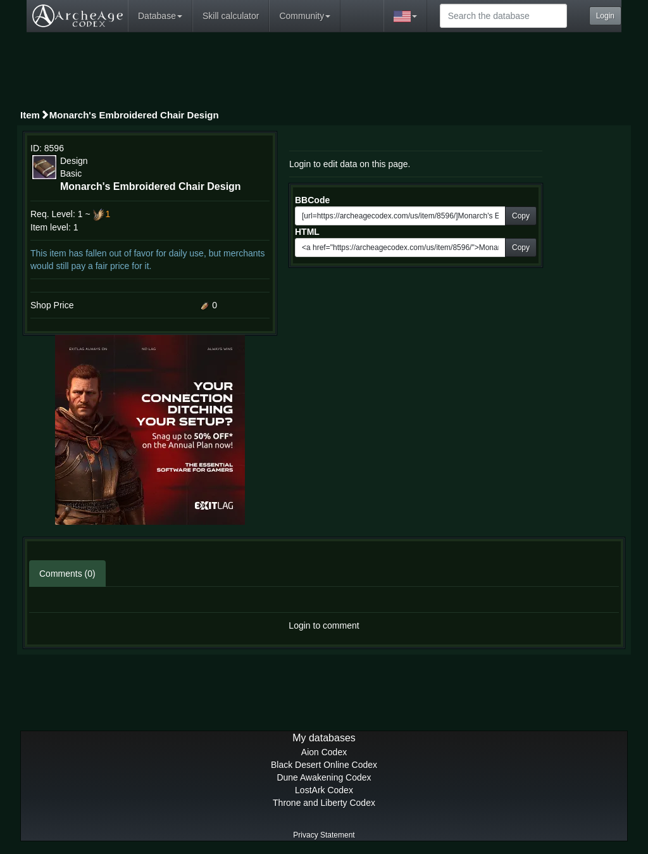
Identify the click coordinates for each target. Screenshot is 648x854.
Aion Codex (324, 752)
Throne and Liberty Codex (324, 803)
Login (605, 15)
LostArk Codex (324, 790)
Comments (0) (67, 573)
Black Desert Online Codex (324, 765)
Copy (521, 215)
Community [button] (304, 16)
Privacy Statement (323, 835)
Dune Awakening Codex (324, 777)
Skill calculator (230, 16)
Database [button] (160, 16)
